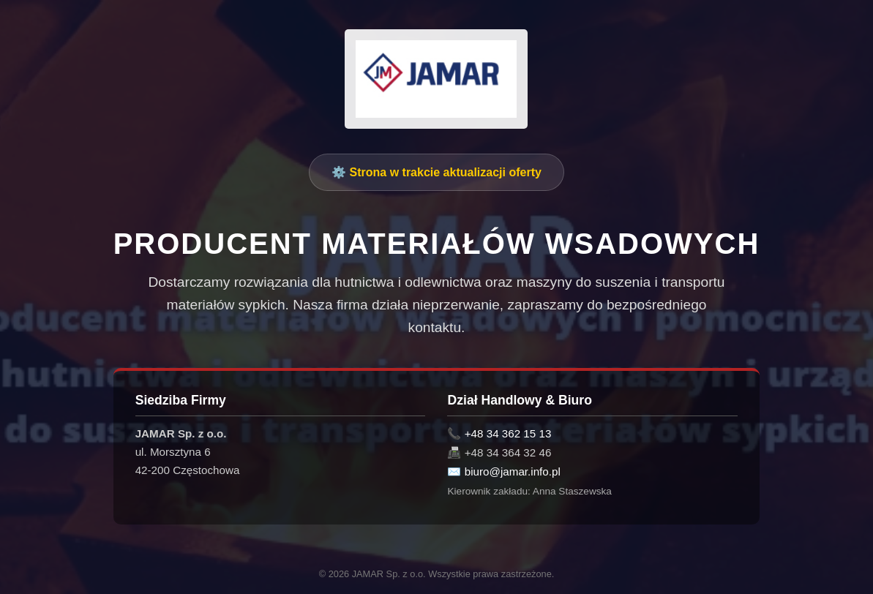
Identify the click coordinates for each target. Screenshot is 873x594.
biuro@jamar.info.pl (513, 471)
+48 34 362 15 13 (508, 433)
